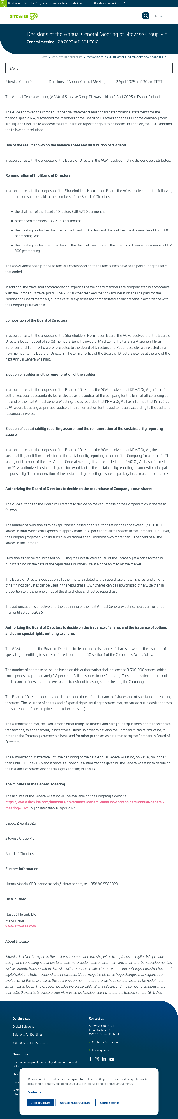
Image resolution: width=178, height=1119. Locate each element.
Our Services (21, 1018)
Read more (34, 1093)
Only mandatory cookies (76, 1102)
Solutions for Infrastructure (30, 1042)
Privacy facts (100, 1050)
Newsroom (20, 1054)
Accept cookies (40, 1102)
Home (43, 57)
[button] (172, 15)
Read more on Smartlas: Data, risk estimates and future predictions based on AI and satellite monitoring (65, 3)
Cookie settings (110, 1102)
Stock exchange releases (66, 57)
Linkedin (104, 1059)
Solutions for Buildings (28, 1034)
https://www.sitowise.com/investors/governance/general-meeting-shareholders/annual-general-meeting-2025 (84, 804)
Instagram (97, 1059)
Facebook (90, 1059)
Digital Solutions (23, 1026)
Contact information (105, 1042)
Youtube (111, 1059)
